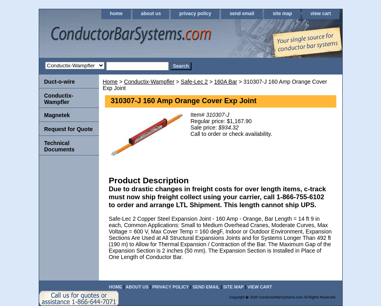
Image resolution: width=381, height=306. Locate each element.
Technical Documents (59, 146)
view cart (320, 13)
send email (241, 13)
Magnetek (57, 115)
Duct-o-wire (59, 81)
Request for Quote (68, 129)
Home (110, 81)
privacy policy (195, 13)
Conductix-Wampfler (149, 81)
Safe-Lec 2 (194, 81)
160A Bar (225, 81)
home (116, 13)
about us (151, 13)
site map (282, 13)
